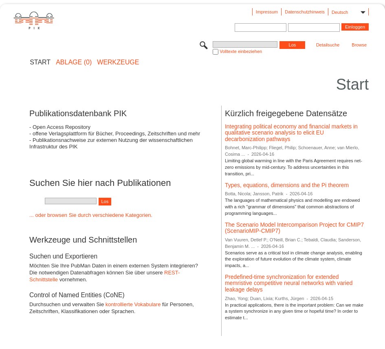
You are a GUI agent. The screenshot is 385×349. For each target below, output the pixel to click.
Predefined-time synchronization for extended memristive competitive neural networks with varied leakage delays (288, 283)
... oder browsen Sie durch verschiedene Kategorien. (90, 215)
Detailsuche (327, 44)
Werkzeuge (118, 62)
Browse (359, 44)
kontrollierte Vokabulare (133, 304)
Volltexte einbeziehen (241, 51)
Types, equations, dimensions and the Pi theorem (287, 185)
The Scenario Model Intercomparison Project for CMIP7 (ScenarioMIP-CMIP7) (294, 227)
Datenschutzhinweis (305, 11)
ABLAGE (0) (74, 62)
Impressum (267, 11)
